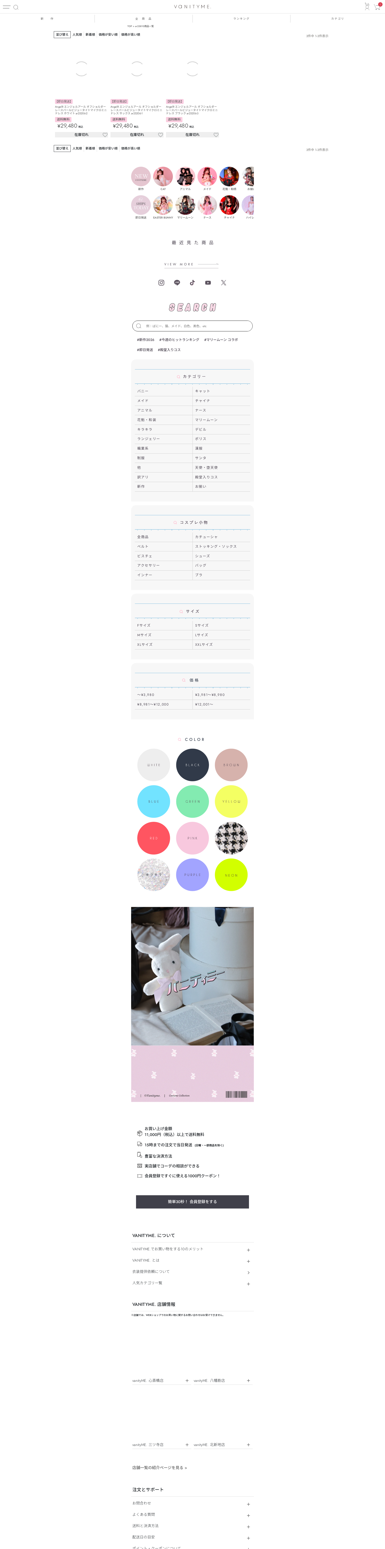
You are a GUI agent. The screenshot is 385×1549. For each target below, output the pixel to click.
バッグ (201, 565)
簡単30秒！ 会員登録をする (192, 974)
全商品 (143, 536)
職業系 (143, 448)
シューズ (202, 556)
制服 (141, 458)
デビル (201, 429)
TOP (129, 26)
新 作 (47, 19)
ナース (200, 410)
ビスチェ (144, 556)
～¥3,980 (145, 694)
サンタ (201, 458)
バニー (143, 391)
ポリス (201, 438)
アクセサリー (148, 565)
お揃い (201, 486)
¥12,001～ (204, 704)
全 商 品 (143, 19)
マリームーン (206, 419)
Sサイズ (202, 625)
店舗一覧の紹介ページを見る (159, 1239)
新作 (141, 486)
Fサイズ (144, 625)
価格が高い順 (130, 34)
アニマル (144, 410)
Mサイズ (144, 635)
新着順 (90, 34)
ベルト (143, 546)
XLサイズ (145, 644)
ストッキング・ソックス (216, 546)
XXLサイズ (204, 644)
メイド (143, 400)
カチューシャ (206, 536)
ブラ (199, 575)
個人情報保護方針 (187, 1346)
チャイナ (202, 400)
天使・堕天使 (206, 467)
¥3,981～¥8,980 (210, 694)
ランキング (241, 19)
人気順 (77, 34)
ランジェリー (148, 438)
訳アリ (143, 477)
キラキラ (144, 429)
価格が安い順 (108, 34)
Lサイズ (201, 635)
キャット (202, 391)
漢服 (199, 448)
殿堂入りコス (206, 477)
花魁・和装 (146, 419)
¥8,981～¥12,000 (153, 704)
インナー (144, 575)
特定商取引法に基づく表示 (150, 1346)
